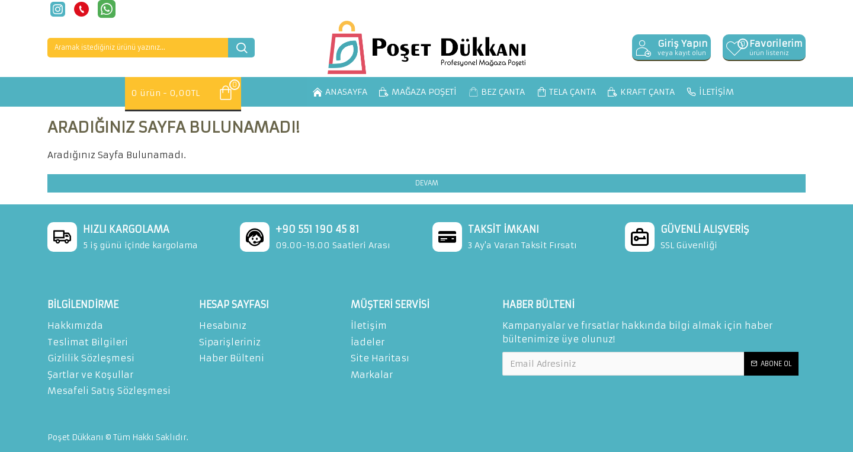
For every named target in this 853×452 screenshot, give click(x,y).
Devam (426, 183)
